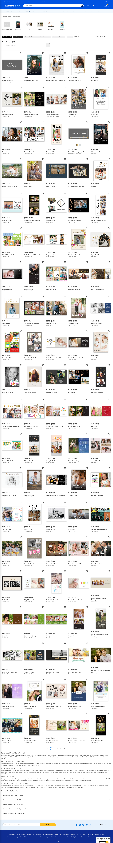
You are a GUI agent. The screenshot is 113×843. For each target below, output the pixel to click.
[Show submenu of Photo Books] (83, 11)
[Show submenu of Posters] (57, 11)
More (97, 11)
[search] (48, 45)
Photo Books (80, 11)
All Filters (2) (7, 37)
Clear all (76, 36)
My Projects (27, 1)
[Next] (64, 748)
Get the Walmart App (12, 837)
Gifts (86, 11)
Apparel (92, 11)
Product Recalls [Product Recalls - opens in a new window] (81, 834)
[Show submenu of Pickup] (35, 11)
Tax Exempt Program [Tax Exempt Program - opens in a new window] (98, 834)
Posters (55, 11)
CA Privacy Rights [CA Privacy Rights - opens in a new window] (44, 837)
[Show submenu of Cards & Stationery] (51, 11)
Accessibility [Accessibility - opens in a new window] (90, 834)
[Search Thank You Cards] (24, 45)
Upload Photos (45, 1)
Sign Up (48, 825)
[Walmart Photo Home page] (12, 5)
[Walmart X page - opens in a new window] (80, 824)
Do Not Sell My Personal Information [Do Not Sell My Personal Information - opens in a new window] (76, 837)
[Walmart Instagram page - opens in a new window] (90, 824)
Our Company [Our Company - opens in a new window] (37, 834)
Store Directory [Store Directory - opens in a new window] (21, 834)
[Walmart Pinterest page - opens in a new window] (83, 824)
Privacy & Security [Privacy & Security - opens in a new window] (33, 837)
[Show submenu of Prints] (40, 11)
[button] (12, 53)
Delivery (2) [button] (18, 37)
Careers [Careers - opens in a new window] (29, 834)
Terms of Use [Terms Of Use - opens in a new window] (23, 837)
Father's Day (27, 11)
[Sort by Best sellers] (105, 36)
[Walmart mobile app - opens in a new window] (101, 824)
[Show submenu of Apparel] (94, 11)
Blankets (72, 11)
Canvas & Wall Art (64, 11)
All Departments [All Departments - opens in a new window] (11, 834)
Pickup (33, 11)
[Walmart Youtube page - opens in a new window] (87, 824)
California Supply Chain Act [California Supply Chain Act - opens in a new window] (58, 837)
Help (88, 5)
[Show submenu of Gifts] (88, 11)
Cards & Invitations (7, 16)
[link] (6, 26)
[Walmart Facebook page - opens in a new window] (76, 824)
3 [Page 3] (57, 748)
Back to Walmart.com (9, 1)
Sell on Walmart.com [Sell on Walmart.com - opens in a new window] (48, 834)
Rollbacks (6, 11)
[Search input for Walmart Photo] (52, 5)
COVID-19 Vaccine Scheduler (67, 834)
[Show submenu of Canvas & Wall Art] (68, 11)
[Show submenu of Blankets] (74, 11)
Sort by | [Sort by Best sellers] (97, 36)
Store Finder (20, 1)
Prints (38, 11)
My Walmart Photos (36, 1)
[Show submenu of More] (99, 11)
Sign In (106, 1)
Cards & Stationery (47, 11)
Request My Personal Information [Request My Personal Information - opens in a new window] (97, 837)
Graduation (19, 11)
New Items (12, 11)
